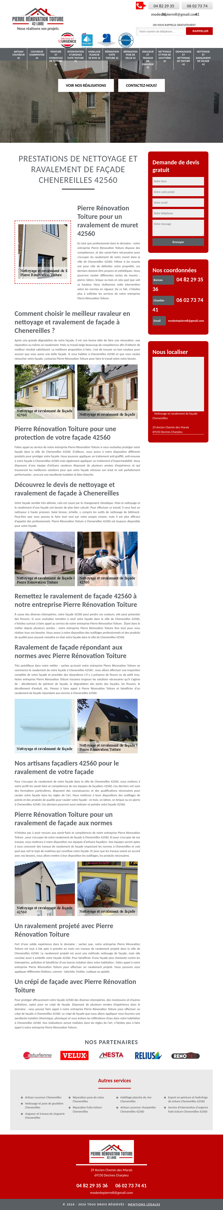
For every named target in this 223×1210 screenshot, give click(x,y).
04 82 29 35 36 (92, 1185)
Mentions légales (144, 1204)
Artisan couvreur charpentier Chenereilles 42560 (138, 1109)
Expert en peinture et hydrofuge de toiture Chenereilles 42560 (188, 1099)
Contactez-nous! (141, 85)
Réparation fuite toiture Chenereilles (87, 1109)
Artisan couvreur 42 (18, 55)
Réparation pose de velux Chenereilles (88, 1099)
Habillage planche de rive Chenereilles (136, 1099)
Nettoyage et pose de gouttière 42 (164, 56)
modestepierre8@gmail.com (174, 14)
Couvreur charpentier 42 (37, 55)
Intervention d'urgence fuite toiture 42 (75, 56)
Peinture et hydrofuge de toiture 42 (56, 58)
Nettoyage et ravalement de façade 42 (203, 58)
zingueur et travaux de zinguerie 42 (148, 59)
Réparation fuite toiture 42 (112, 55)
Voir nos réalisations (86, 85)
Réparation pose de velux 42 (130, 55)
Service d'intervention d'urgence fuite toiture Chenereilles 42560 (188, 1109)
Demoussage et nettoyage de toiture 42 (183, 58)
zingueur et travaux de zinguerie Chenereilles (45, 1116)
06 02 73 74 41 (131, 1185)
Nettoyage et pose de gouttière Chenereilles (44, 1105)
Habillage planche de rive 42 (94, 55)
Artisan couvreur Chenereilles (43, 1097)
